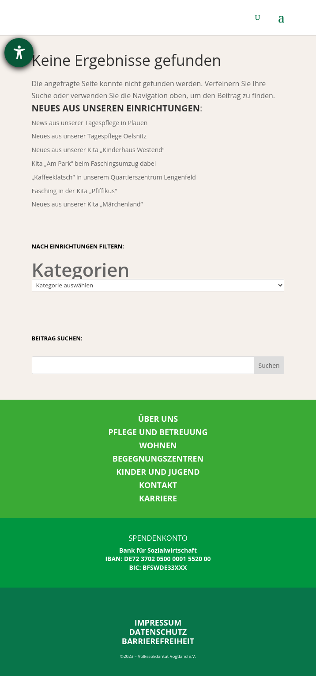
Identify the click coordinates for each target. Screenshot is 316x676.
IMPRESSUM (158, 622)
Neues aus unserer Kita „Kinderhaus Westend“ (98, 149)
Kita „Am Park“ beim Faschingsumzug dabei (94, 163)
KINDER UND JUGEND (157, 471)
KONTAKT (158, 485)
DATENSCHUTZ (158, 631)
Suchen (269, 365)
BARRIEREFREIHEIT (158, 641)
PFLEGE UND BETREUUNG (158, 432)
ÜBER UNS (158, 418)
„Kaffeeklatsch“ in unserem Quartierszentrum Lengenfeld (114, 177)
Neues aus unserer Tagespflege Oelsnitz (89, 136)
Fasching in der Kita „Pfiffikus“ (74, 191)
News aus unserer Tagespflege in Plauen (90, 122)
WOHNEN (158, 445)
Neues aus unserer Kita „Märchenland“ (87, 204)
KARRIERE (158, 498)
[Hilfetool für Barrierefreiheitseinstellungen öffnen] (19, 52)
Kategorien (81, 269)
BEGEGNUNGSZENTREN (158, 458)
